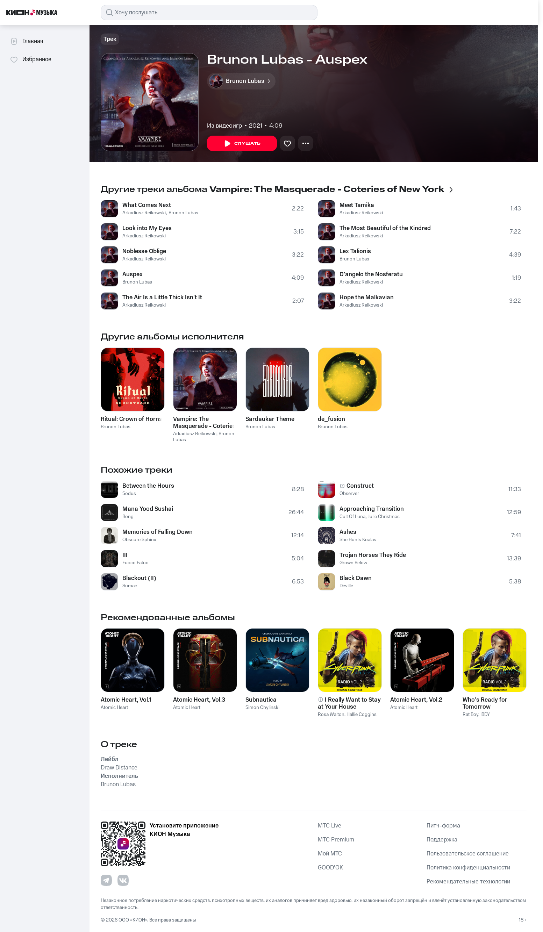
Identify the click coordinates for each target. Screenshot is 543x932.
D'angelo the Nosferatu (371, 274)
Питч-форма (443, 826)
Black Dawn (356, 578)
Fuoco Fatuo (135, 562)
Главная (26, 41)
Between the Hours (148, 486)
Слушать (242, 143)
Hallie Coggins (361, 714)
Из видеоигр (224, 126)
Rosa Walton (331, 714)
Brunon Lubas (183, 212)
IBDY (485, 714)
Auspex (132, 274)
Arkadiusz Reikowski (144, 212)
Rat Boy (470, 714)
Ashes (348, 532)
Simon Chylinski (262, 707)
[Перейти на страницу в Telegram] (106, 880)
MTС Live (329, 826)
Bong (128, 516)
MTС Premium (336, 840)
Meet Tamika (357, 205)
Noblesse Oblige (144, 251)
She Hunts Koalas (358, 539)
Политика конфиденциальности (468, 867)
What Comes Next (146, 205)
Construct (360, 486)
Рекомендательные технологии (468, 881)
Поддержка (442, 840)
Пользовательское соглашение (468, 853)
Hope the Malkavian (367, 297)
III (125, 555)
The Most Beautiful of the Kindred (385, 228)
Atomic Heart (114, 707)
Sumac (129, 585)
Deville (346, 585)
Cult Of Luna (352, 516)
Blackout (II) (139, 578)
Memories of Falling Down (157, 532)
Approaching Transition (372, 509)
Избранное (30, 59)
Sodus (129, 493)
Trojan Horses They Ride (373, 555)
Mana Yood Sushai (147, 509)
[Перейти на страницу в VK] (123, 880)
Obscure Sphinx (139, 539)
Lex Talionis (355, 251)
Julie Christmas (384, 516)
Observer (349, 493)
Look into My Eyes (147, 228)
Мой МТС (330, 853)
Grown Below (353, 562)
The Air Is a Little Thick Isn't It (162, 297)
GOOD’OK (330, 867)
